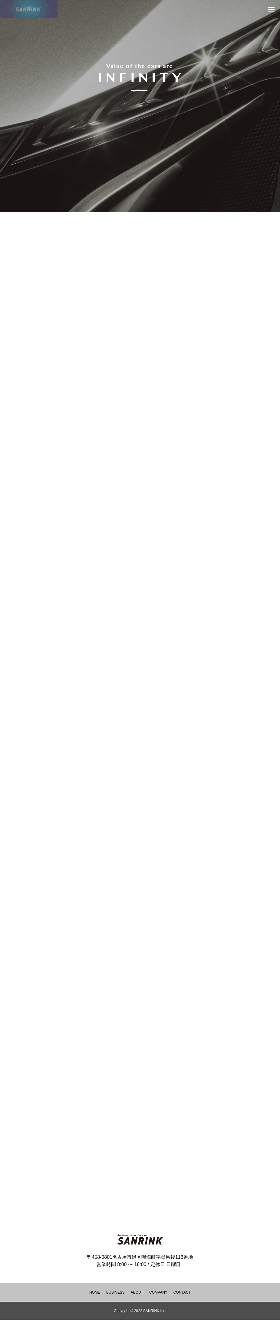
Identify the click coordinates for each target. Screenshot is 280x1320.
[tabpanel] (140, 106)
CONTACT (182, 1292)
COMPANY (158, 1292)
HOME (94, 1292)
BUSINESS (115, 1292)
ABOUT (137, 1292)
